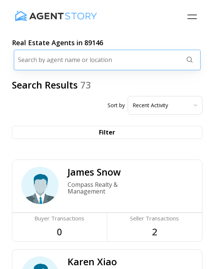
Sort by (116, 105)
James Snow (94, 172)
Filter (107, 132)
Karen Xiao (92, 261)
